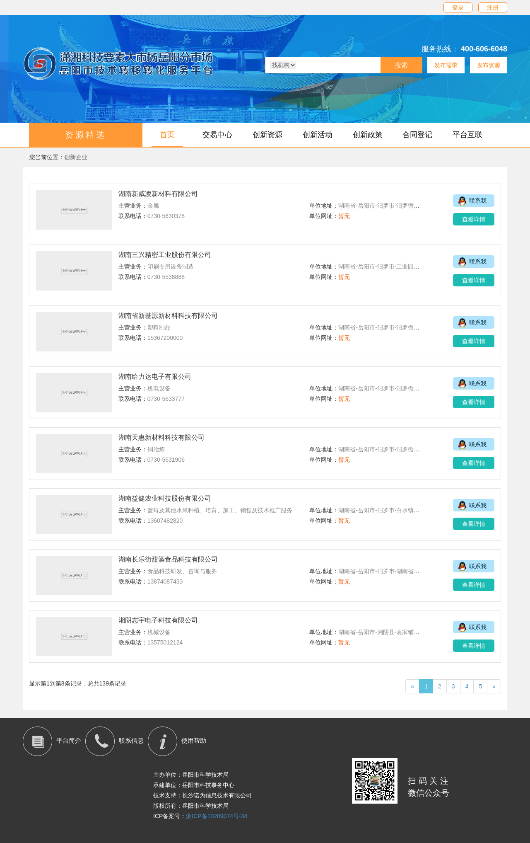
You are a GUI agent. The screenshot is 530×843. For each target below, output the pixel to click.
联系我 (470, 201)
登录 (458, 7)
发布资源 (488, 65)
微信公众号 (428, 792)
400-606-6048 (484, 49)
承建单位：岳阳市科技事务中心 (193, 785)
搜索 (401, 65)
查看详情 (473, 219)
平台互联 (467, 135)
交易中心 (217, 135)
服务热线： (440, 49)
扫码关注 (429, 780)
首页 (167, 135)
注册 (493, 7)
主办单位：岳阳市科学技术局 (191, 774)
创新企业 (75, 157)
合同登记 (417, 135)
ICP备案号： (200, 816)
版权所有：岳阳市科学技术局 (191, 805)
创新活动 (317, 135)
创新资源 (267, 135)
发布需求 (446, 65)
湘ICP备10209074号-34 (216, 816)
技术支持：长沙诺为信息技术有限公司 (202, 795)
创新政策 (368, 135)
